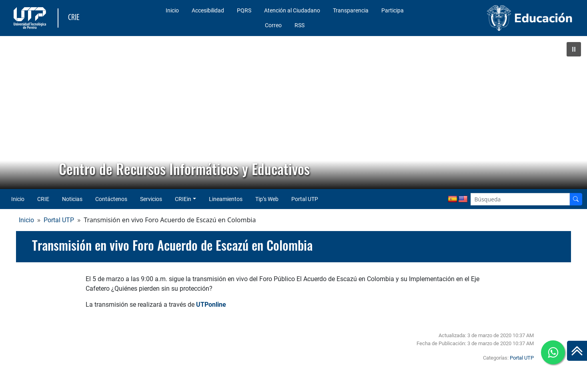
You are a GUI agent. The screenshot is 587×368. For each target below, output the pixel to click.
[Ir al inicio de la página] (577, 351)
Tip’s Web (266, 199)
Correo (273, 25)
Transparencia (351, 10)
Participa (392, 10)
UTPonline (211, 304)
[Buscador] (575, 199)
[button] (574, 49)
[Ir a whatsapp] (553, 352)
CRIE (43, 199)
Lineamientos (225, 199)
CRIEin (183, 199)
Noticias (72, 199)
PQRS (244, 10)
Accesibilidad (208, 10)
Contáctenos (111, 199)
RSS (300, 25)
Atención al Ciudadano (292, 10)
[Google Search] (520, 199)
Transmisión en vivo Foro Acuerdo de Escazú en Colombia (172, 245)
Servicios (151, 199)
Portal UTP (304, 199)
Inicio (172, 10)
